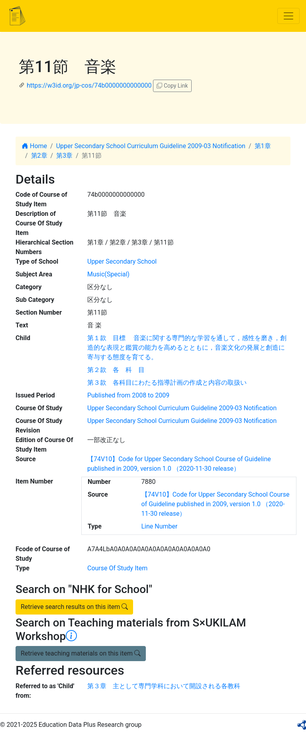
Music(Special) (108, 274)
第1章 (263, 146)
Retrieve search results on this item (74, 607)
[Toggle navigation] (288, 16)
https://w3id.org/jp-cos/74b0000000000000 (89, 85)
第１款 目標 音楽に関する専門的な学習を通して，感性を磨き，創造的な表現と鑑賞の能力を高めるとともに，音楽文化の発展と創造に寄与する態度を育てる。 (186, 347)
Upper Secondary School (122, 261)
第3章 (64, 155)
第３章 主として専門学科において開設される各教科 (163, 686)
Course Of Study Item (117, 568)
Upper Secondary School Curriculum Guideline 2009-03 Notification (150, 146)
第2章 (39, 155)
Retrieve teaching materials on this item (81, 653)
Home (34, 146)
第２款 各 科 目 (116, 370)
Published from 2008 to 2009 (128, 395)
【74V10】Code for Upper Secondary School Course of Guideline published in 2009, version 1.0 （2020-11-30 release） (215, 504)
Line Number (159, 526)
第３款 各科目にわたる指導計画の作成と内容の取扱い (167, 382)
